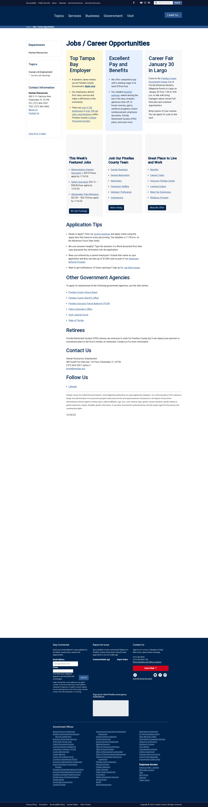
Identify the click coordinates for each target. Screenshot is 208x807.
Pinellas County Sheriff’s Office (83, 298)
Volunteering (117, 197)
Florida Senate (59, 780)
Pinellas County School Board (82, 292)
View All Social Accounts (142, 679)
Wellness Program (159, 197)
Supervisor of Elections (149, 742)
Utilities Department (148, 752)
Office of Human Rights (106, 749)
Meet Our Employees (160, 192)
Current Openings (119, 169)
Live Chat (150, 668)
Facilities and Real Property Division (68, 775)
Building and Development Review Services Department (67, 735)
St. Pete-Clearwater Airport (150, 734)
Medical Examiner (104, 744)
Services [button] (74, 16)
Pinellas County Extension (107, 762)
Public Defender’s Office (80, 309)
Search (177, 3)
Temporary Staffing (120, 186)
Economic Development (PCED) (66, 759)
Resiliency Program (148, 744)
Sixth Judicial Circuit (78, 314)
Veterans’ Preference (121, 192)
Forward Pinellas (60, 785)
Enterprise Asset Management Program (69, 770)
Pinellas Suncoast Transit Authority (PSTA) (89, 303)
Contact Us (34, 113)
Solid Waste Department (150, 732)
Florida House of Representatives (67, 777)
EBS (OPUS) (145, 775)
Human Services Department (108, 742)
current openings (102, 234)
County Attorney (60, 754)
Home (28, 27)
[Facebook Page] (134, 2)
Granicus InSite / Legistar (150, 768)
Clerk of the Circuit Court (63, 742)
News (54, 3)
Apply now (90, 86)
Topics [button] (59, 16)
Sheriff (99, 782)
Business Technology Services (66, 739)
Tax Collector (145, 747)
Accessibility (31, 3)
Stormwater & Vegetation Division (153, 739)
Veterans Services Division (151, 754)
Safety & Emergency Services (108, 777)
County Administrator (62, 752)
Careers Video (157, 175)
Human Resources (75, 3)
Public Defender (103, 770)
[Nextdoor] (165, 675)
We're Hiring (116, 207)
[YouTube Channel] (141, 2)
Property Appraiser (104, 767)
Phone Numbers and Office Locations (147, 662)
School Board (102, 780)
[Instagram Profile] (145, 2)
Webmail (144, 778)
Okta (142, 773)
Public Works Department (107, 772)
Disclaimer (43, 805)
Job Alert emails (132, 267)
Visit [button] (130, 16)
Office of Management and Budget (110, 752)
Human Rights (72, 805)
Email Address (58, 660)
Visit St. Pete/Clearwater (150, 757)
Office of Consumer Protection (108, 747)
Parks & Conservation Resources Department (110, 758)
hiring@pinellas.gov (75, 368)
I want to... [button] (173, 15)
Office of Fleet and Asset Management (112, 754)
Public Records (44, 3)
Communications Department (65, 747)
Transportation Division (149, 749)
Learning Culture (158, 186)
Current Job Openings (40, 75)
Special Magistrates (105, 785)
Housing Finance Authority (107, 737)
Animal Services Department (65, 732)
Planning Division (103, 764)
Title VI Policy (85, 805)
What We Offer (157, 207)
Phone (55, 667)
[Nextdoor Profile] (149, 3)
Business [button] (92, 16)
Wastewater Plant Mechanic (85, 194)
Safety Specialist (79, 182)
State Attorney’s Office (149, 737)
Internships (116, 181)
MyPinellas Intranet (148, 770)
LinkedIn (72, 386)
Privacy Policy (31, 805)
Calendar (62, 3)
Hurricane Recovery (92, 3)
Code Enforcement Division (64, 744)
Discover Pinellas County (162, 181)
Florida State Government (64, 782)
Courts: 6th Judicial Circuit (64, 757)
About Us (33, 110)
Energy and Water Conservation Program (66, 766)
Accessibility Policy (57, 805)
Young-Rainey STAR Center (151, 759)
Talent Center (146, 780)
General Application (120, 175)
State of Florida (76, 320)
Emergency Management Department (68, 762)
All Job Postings (79, 211)
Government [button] (113, 16)
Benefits (154, 169)
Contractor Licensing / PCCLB (65, 749)
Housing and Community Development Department (112, 733)
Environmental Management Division (68, 772)
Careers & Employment (40, 72)
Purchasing (101, 775)
